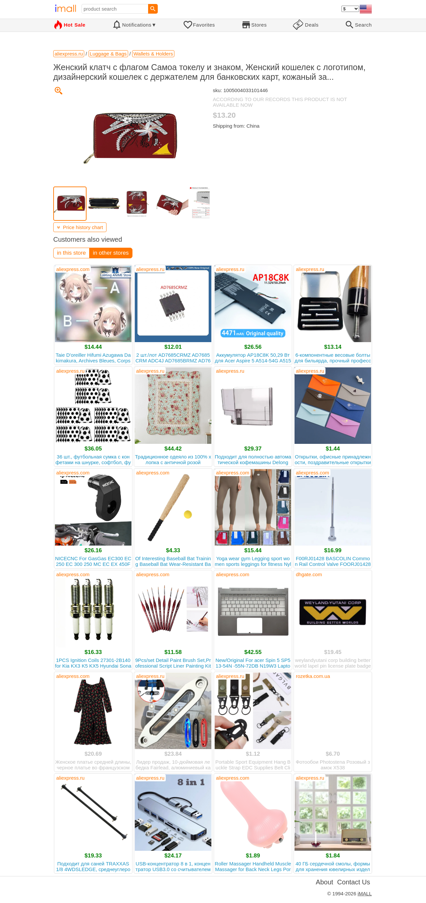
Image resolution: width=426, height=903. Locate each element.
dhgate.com (309, 574)
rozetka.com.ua (313, 676)
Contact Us (353, 882)
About (324, 882)
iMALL (364, 893)
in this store (71, 253)
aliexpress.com (73, 269)
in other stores (111, 253)
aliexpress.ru (150, 269)
